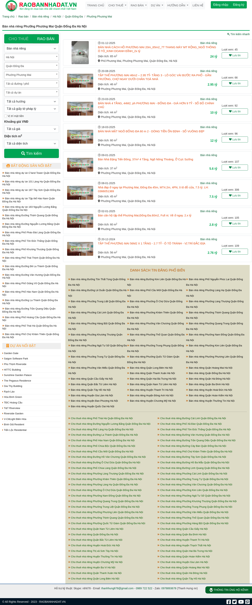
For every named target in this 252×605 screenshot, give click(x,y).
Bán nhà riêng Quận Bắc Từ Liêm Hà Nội (92, 384)
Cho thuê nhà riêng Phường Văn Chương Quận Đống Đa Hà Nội (194, 484)
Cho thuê (116, 5)
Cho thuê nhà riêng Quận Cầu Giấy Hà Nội (182, 528)
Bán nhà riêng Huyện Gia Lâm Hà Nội (90, 395)
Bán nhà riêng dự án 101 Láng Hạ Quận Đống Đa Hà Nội (31, 183)
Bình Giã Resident (13, 424)
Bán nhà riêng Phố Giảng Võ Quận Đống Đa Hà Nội (30, 285)
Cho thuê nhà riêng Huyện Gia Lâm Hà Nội (182, 562)
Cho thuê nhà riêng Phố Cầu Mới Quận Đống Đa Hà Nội (100, 451)
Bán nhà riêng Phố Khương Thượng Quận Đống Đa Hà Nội (30, 251)
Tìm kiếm (31, 153)
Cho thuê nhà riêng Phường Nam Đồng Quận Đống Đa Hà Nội (104, 495)
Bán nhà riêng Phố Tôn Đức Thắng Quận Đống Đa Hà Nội (30, 242)
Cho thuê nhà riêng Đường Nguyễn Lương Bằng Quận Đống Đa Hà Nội (109, 423)
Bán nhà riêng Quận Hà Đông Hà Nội (208, 378)
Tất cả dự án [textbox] (13, 92)
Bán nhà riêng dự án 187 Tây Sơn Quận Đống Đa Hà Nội (31, 191)
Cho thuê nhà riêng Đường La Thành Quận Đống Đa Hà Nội (103, 434)
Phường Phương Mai (99, 16)
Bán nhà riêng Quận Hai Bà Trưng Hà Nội (151, 378)
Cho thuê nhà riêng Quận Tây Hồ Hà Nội (181, 578)
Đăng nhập (220, 4)
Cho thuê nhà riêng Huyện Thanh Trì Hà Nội (183, 539)
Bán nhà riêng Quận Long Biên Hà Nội (150, 367)
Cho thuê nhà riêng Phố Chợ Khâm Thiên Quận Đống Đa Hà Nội (194, 451)
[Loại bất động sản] (31, 48)
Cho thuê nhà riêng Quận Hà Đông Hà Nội (182, 573)
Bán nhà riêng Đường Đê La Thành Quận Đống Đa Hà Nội (30, 268)
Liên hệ (198, 5)
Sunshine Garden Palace (17, 375)
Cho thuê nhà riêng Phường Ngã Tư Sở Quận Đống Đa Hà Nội (193, 495)
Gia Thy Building (12, 386)
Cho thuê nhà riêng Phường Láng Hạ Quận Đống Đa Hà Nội (103, 484)
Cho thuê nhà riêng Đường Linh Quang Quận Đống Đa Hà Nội (193, 468)
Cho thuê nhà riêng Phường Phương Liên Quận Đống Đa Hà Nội (105, 512)
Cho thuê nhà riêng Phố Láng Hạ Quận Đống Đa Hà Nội (100, 429)
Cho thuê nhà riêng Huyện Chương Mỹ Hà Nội (95, 562)
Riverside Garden (12, 413)
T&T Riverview (11, 408)
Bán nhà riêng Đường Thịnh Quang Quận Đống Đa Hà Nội (30, 217)
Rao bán (137, 5)
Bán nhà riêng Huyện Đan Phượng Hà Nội (93, 400)
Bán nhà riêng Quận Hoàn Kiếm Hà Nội (209, 395)
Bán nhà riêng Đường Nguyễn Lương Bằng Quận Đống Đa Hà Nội (31, 225)
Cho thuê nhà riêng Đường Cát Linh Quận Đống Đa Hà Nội (191, 418)
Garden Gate (10, 353)
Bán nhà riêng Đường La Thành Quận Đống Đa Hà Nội (30, 302)
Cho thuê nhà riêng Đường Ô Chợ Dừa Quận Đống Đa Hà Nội (104, 462)
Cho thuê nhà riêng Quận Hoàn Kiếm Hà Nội (183, 556)
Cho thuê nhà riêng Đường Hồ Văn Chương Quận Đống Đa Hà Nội (107, 456)
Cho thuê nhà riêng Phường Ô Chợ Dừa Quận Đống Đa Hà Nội (105, 490)
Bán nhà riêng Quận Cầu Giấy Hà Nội (90, 378)
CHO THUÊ (19, 39)
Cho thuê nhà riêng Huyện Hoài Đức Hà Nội (94, 545)
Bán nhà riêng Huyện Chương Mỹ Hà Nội (151, 400)
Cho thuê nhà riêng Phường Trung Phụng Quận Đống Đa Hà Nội (194, 506)
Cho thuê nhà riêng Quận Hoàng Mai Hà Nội (183, 567)
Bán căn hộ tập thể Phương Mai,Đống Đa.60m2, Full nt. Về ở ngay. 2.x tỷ (144, 215)
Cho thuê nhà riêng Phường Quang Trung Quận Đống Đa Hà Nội (105, 501)
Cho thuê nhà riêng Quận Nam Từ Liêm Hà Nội (96, 528)
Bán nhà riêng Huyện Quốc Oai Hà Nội (91, 406)
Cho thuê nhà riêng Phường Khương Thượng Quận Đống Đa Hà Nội (196, 501)
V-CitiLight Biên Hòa (14, 419)
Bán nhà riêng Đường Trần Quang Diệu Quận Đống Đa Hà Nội (28, 310)
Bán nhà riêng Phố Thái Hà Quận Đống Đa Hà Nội (29, 327)
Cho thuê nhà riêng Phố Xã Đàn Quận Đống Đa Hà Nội (189, 423)
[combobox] (31, 57)
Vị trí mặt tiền (14, 116)
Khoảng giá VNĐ (16, 121)
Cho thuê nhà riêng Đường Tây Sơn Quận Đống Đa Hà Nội (191, 456)
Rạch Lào (8, 391)
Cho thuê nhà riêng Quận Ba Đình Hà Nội (181, 534)
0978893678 (168, 588)
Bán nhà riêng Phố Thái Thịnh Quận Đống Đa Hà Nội (31, 259)
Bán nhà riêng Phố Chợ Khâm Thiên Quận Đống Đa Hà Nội (30, 336)
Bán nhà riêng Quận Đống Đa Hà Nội (208, 373)
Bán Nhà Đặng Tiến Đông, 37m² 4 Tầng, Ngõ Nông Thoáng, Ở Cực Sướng (145, 159)
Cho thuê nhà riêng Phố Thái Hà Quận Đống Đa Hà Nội (100, 418)
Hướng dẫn (176, 5)
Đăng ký (238, 4)
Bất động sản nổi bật (29, 166)
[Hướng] (31, 101)
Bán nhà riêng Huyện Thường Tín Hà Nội (210, 400)
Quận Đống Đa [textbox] (15, 66)
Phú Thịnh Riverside (14, 364)
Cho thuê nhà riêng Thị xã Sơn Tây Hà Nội (93, 551)
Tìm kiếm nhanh (238, 34)
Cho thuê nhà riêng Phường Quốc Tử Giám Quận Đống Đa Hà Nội (106, 523)
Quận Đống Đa (74, 16)
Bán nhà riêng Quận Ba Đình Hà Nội (207, 384)
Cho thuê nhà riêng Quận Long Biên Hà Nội (93, 578)
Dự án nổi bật (21, 346)
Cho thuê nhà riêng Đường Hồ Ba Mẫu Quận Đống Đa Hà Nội (193, 462)
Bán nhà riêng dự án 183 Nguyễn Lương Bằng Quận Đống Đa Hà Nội (29, 208)
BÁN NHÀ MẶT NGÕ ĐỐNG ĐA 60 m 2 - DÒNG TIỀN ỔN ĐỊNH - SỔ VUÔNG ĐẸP (151, 131)
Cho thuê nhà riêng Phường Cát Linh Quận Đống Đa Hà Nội (192, 473)
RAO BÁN (45, 39)
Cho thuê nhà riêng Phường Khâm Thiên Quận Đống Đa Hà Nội (105, 479)
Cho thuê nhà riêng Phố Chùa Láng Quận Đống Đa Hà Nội (102, 468)
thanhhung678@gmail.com (117, 588)
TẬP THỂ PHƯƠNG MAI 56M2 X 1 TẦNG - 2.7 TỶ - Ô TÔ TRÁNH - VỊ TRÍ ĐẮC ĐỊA (151, 243)
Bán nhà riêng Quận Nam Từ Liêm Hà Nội (152, 384)
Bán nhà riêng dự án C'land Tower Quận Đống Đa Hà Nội (31, 174)
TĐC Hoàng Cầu (12, 402)
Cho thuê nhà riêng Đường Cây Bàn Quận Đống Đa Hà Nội (191, 445)
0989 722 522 (144, 588)
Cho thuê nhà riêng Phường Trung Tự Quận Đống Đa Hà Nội (192, 479)
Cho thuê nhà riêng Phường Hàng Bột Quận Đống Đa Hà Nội (192, 523)
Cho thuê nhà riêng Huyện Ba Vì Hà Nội (91, 567)
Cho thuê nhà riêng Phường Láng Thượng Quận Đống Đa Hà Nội (106, 473)
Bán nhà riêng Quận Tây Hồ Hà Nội (89, 389)
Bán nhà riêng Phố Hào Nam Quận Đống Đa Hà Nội (30, 293)
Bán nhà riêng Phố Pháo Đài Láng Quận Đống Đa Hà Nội (31, 234)
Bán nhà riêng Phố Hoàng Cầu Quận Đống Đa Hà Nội (31, 319)
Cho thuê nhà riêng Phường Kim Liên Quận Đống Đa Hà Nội (192, 490)
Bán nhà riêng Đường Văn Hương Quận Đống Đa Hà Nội (31, 276)
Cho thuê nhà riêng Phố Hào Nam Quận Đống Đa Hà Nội (101, 440)
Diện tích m (13, 136)
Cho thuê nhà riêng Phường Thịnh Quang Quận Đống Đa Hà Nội (105, 517)
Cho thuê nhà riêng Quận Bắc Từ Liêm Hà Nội (95, 539)
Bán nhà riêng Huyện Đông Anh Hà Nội (150, 395)
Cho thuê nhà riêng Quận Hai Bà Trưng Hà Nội (184, 551)
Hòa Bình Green (12, 397)
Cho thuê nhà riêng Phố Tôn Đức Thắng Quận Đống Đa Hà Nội (194, 429)
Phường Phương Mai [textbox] (18, 74)
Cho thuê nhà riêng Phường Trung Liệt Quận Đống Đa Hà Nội (104, 506)
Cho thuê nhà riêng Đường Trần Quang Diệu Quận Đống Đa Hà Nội (196, 440)
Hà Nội (57, 16)
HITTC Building (11, 369)
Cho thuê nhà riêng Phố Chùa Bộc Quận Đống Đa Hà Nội (101, 445)
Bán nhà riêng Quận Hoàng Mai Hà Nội (209, 367)
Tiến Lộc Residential (14, 430)
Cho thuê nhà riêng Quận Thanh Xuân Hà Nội (95, 573)
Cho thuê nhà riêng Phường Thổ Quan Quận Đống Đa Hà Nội (193, 517)
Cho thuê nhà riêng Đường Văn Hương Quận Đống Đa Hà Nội (193, 434)
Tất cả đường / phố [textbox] (17, 83)
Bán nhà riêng (40, 16)
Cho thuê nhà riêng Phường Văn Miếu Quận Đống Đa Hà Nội (192, 512)
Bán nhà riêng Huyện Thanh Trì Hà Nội (150, 389)
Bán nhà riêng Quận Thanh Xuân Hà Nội (151, 373)
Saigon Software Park (15, 358)
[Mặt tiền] (5, 116)
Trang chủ (95, 5)
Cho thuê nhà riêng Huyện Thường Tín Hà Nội (95, 556)
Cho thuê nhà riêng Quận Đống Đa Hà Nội (93, 534)
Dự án (156, 5)
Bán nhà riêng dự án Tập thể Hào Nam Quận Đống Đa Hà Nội (28, 200)
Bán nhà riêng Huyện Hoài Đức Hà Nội (209, 389)
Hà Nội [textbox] (10, 57)
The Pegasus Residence (16, 380)
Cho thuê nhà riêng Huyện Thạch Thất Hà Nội (184, 545)
